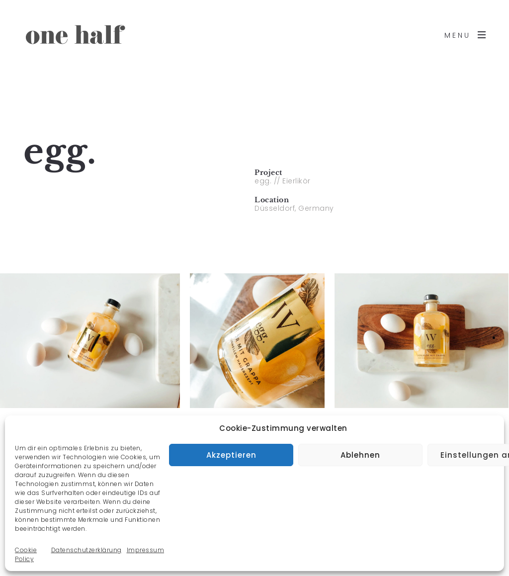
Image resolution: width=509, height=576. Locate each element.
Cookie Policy (26, 554)
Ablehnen (360, 455)
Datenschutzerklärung (86, 550)
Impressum (146, 550)
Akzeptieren (231, 455)
